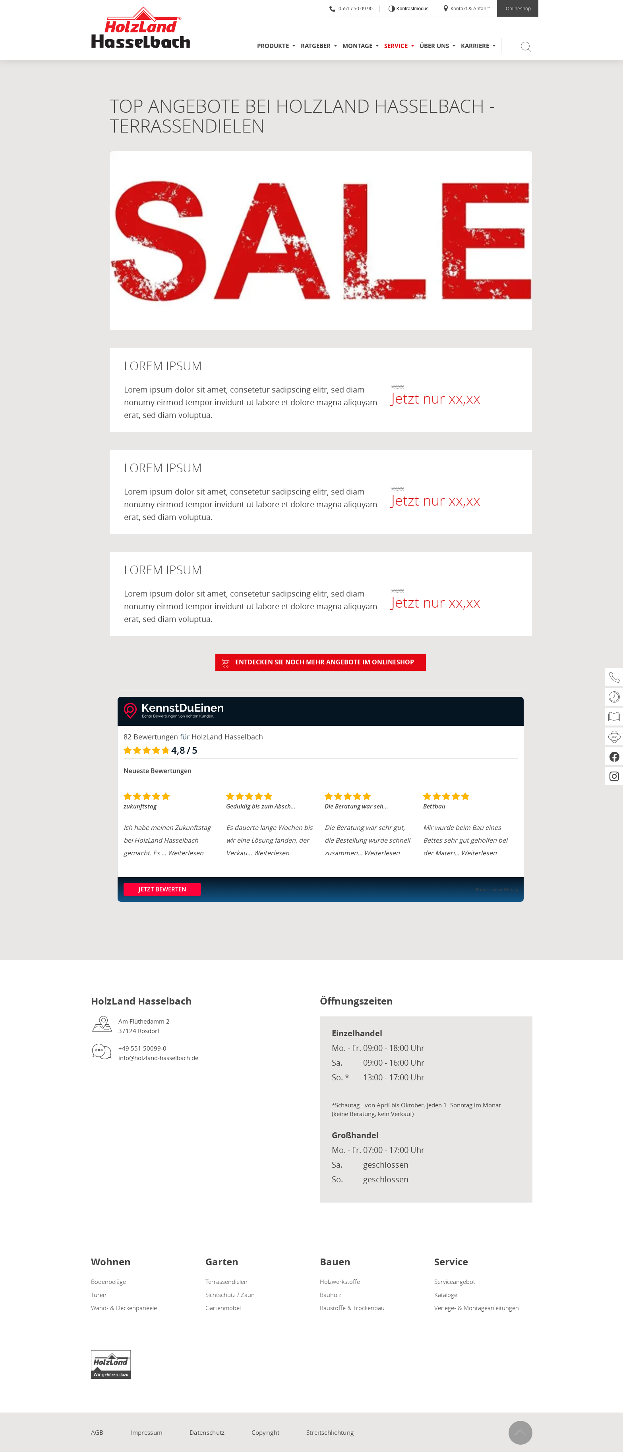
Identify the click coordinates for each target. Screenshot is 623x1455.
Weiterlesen (185, 853)
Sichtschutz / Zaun (230, 1294)
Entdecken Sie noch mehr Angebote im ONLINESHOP (324, 662)
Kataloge (445, 1294)
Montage (357, 46)
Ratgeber (316, 46)
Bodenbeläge (108, 1281)
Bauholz (330, 1294)
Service (396, 46)
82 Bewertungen (151, 736)
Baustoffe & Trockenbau (352, 1307)
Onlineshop (518, 8)
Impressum (146, 1432)
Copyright (265, 1432)
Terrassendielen (226, 1281)
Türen (98, 1294)
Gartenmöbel (223, 1307)
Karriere (475, 46)
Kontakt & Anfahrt (466, 8)
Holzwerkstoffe (340, 1281)
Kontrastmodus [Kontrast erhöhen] (411, 9)
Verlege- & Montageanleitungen (476, 1307)
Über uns (434, 46)
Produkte (273, 46)
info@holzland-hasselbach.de (158, 1057)
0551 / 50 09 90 (351, 8)
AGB (97, 1432)
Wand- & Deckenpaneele (124, 1307)
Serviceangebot (454, 1281)
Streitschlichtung (330, 1432)
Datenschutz (207, 1432)
